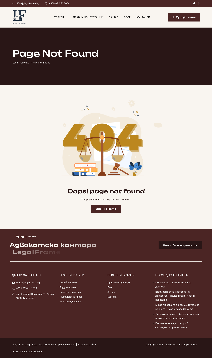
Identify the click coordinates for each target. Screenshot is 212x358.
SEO (24, 351)
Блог (127, 17)
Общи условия (154, 344)
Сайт (16, 351)
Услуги (60, 17)
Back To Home (106, 208)
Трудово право (68, 287)
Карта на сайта (87, 344)
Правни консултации (88, 17)
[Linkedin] (199, 3)
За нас (113, 17)
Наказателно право (70, 292)
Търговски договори (70, 301)
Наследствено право (71, 296)
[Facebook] (194, 3)
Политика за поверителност (182, 344)
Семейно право (68, 282)
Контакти (143, 17)
